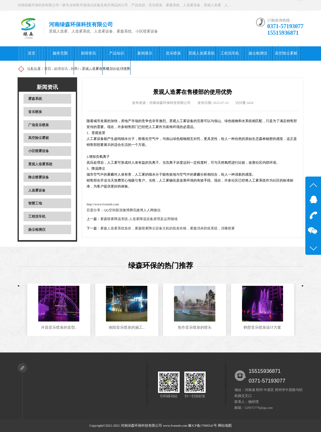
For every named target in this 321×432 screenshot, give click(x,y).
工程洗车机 (229, 53)
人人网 (148, 210)
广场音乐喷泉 (60, 67)
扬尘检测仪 (258, 53)
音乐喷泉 (173, 53)
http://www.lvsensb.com (103, 204)
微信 (157, 210)
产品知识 (116, 53)
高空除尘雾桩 (286, 53)
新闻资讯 (88, 53)
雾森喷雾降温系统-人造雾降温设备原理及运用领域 (138, 219)
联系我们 (116, 67)
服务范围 (60, 53)
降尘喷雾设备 (38, 177)
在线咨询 (253, 5)
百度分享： (95, 210)
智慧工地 (35, 203)
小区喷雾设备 (31, 67)
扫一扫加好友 (287, 5)
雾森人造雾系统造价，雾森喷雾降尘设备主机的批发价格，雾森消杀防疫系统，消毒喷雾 (167, 228)
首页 (31, 53)
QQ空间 (109, 210)
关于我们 (88, 67)
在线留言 (144, 67)
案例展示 (144, 53)
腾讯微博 (136, 210)
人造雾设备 (36, 190)
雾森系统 (35, 98)
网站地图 (225, 425)
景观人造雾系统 (201, 53)
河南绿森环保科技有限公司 (141, 425)
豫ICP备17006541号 (203, 425)
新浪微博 (122, 210)
